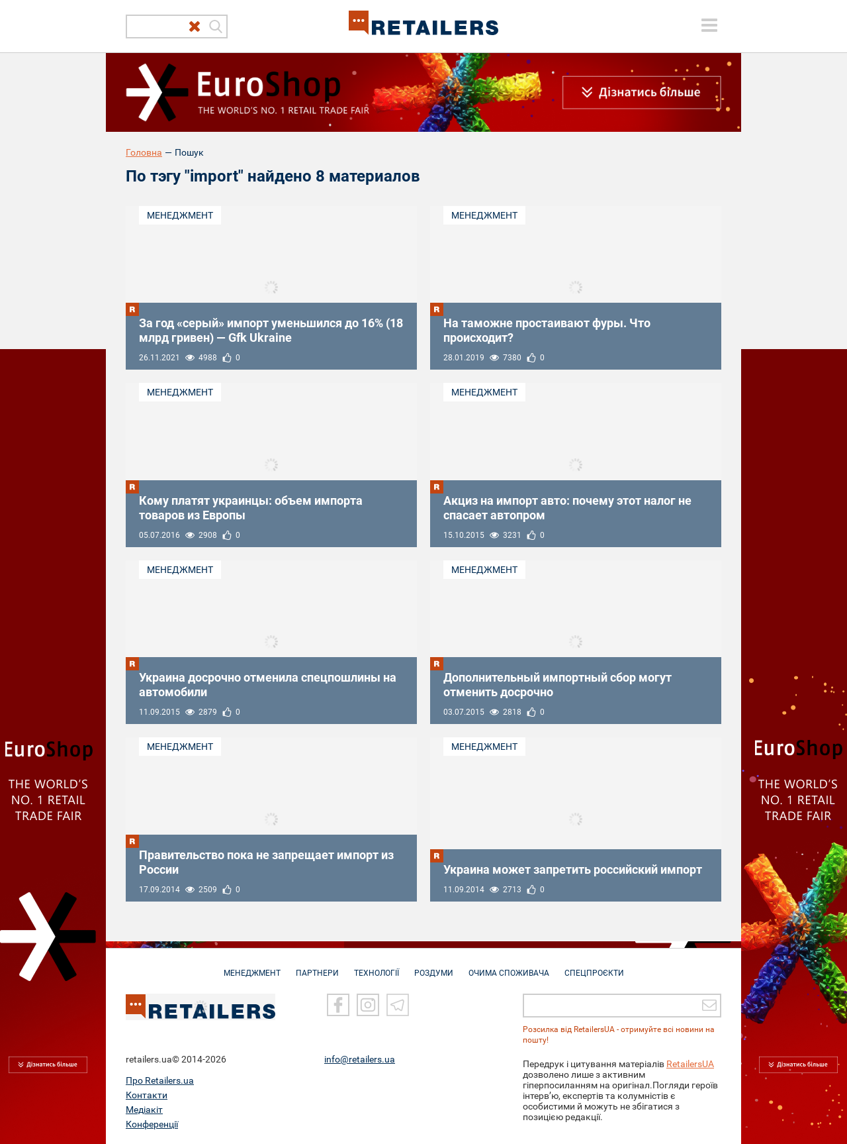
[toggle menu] (709, 25)
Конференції (152, 1123)
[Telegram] (397, 1004)
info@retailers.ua (359, 1058)
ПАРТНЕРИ (317, 966)
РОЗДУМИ (433, 966)
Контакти (146, 1094)
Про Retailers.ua (160, 1079)
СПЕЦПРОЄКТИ (594, 966)
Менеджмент (180, 215)
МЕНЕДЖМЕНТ (252, 966)
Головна (144, 152)
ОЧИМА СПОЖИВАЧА (508, 966)
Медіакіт (144, 1109)
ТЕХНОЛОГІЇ (376, 966)
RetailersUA (690, 1063)
